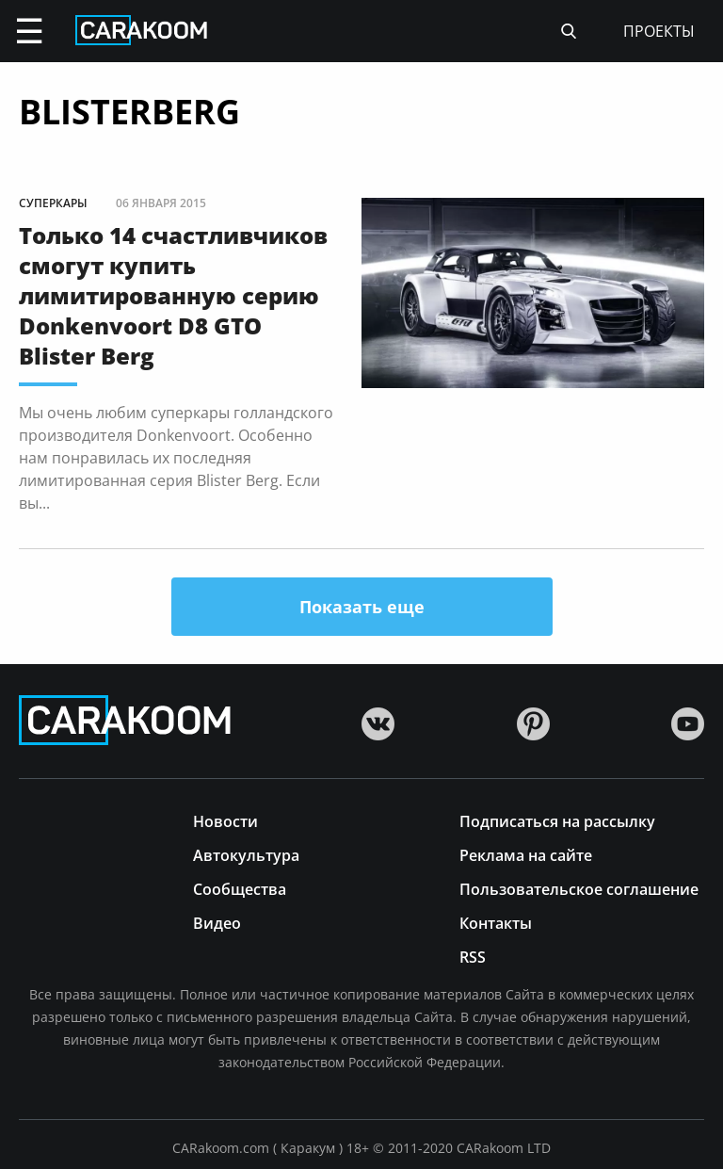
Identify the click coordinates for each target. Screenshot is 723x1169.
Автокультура (246, 854)
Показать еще (362, 606)
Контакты (495, 922)
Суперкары (53, 203)
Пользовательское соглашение (579, 888)
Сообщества (239, 888)
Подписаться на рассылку (557, 820)
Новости (225, 820)
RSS (472, 956)
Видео (217, 922)
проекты (659, 31)
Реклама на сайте (525, 854)
